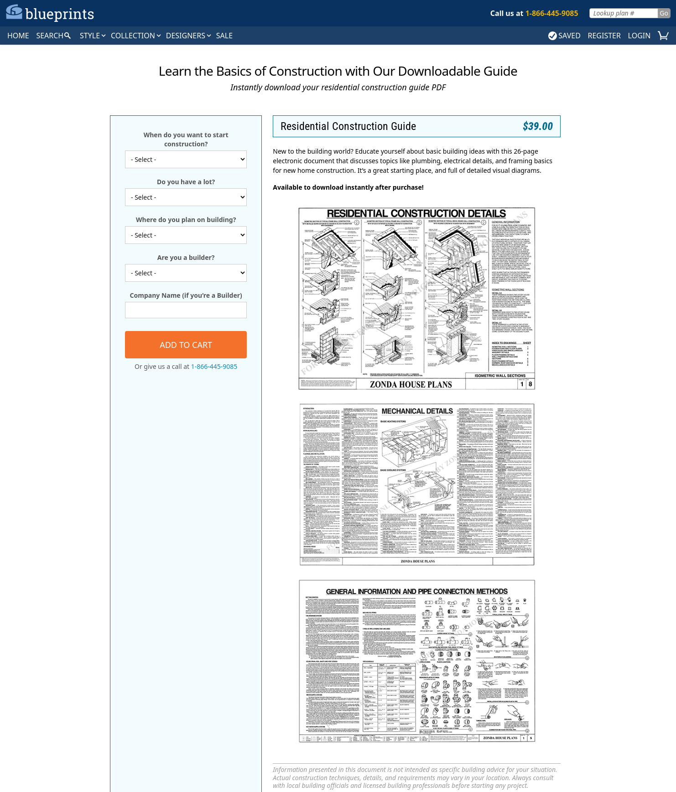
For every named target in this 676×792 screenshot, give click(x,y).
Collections (299, 568)
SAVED (564, 36)
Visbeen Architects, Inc (422, 685)
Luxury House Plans (253, 663)
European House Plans (84, 652)
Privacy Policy (342, 758)
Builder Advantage (591, 641)
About (412, 568)
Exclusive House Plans (253, 641)
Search (227, 568)
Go (664, 13)
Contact (446, 568)
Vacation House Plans (253, 696)
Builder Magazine (591, 652)
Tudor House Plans (84, 685)
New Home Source (591, 630)
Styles (260, 568)
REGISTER (604, 36)
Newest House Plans (253, 674)
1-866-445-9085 (214, 366)
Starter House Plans (253, 685)
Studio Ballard (423, 674)
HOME (18, 36)
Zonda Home (591, 674)
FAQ (383, 568)
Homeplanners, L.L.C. (422, 641)
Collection (136, 36)
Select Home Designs (422, 652)
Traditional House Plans (84, 674)
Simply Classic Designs (422, 663)
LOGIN (639, 36)
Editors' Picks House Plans (253, 630)
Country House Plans (84, 630)
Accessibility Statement (469, 758)
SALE (224, 36)
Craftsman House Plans (85, 641)
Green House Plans (253, 652)
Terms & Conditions (399, 758)
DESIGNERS (189, 36)
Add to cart (186, 344)
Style (93, 36)
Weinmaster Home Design (423, 696)
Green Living (422, 630)
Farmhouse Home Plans (84, 663)
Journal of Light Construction (591, 663)
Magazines (347, 568)
